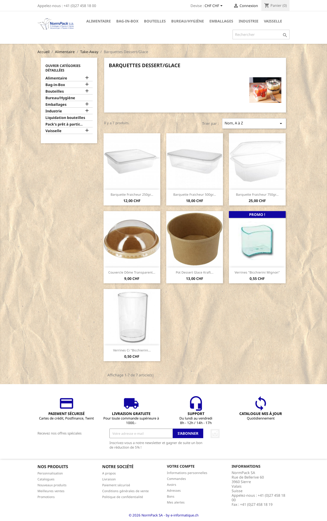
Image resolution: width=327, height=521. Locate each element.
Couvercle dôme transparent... (131, 272)
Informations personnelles (187, 473)
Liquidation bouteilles (65, 117)
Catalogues (45, 479)
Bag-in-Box (127, 21)
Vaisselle (273, 21)
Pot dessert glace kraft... (194, 272)
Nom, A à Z (254, 123)
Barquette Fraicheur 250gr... (132, 194)
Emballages (221, 21)
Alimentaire (98, 21)
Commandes (176, 479)
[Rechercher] (261, 34)
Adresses (174, 490)
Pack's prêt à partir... (64, 124)
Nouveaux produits (52, 485)
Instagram (215, 433)
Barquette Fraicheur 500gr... (194, 194)
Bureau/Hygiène (187, 21)
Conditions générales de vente (125, 491)
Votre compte (181, 466)
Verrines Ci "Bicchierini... (132, 350)
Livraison (109, 479)
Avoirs (171, 484)
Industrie (248, 21)
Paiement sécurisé (116, 485)
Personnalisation (50, 473)
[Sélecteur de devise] (214, 6)
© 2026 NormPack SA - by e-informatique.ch (163, 515)
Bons (170, 496)
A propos (109, 473)
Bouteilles (155, 21)
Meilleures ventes (50, 491)
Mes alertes (176, 502)
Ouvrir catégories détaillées (62, 67)
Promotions (46, 497)
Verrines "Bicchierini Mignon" (257, 272)
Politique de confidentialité (122, 497)
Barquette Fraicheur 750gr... (257, 194)
